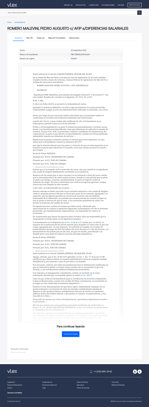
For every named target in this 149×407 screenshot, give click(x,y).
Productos (81, 5)
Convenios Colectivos (49, 385)
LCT (79, 222)
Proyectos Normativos (14, 385)
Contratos (115, 382)
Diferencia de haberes (18, 352)
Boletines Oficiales (118, 385)
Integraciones (108, 5)
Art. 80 (86, 275)
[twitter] (135, 372)
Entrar (121, 5)
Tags (44, 388)
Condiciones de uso (13, 401)
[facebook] (140, 372)
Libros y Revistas (82, 382)
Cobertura (93, 5)
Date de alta (134, 5)
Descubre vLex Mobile (14, 393)
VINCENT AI (68, 5)
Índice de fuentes (83, 388)
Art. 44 (70, 222)
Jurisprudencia (47, 382)
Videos (9, 388)
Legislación (11, 382)
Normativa (80, 385)
